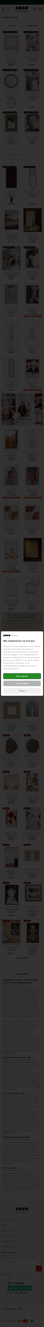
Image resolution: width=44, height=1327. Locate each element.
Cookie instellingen (22, 683)
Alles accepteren (22, 676)
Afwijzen (22, 691)
